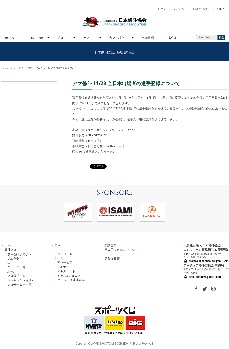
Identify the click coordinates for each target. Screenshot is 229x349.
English (220, 8)
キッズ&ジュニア (69, 275)
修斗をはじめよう (19, 254)
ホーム (9, 38)
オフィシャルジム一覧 (173, 8)
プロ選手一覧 (16, 276)
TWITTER (204, 288)
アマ (86, 38)
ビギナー (63, 267)
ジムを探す (14, 258)
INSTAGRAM (213, 288)
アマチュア (64, 262)
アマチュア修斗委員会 (69, 280)
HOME (4, 67)
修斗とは (37, 38)
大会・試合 (116, 38)
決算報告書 (112, 258)
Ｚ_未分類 (16, 67)
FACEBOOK (196, 288)
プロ (60, 38)
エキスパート (66, 271)
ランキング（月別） (21, 280)
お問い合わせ (200, 8)
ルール (11, 271)
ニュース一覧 (16, 267)
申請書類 (148, 38)
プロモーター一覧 (19, 284)
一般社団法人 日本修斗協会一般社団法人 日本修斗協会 (114, 22)
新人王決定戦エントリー (121, 250)
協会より (174, 38)
